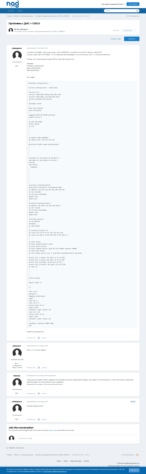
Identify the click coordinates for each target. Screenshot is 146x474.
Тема (65, 461)
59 (17, 393)
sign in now (53, 430)
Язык (59, 461)
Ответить (131, 39)
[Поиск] (114, 10)
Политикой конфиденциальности (55, 471)
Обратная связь (76, 461)
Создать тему (116, 39)
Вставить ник (31, 338)
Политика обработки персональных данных (123, 466)
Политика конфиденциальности (128, 463)
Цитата (44, 338)
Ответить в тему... (25, 438)
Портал (20, 11)
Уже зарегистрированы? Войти (113, 4)
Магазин (11, 11)
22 (17, 66)
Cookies (86, 461)
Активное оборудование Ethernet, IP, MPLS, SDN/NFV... (47, 31)
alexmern (16, 346)
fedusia (16, 376)
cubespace (24, 29)
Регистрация (133, 4)
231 (17, 363)
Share (116, 30)
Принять (134, 470)
